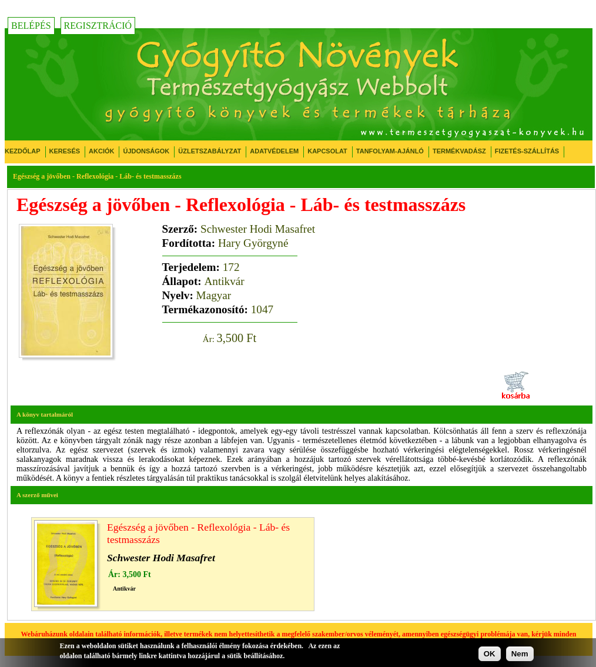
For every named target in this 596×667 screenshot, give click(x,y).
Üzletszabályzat (209, 151)
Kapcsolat (327, 151)
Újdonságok (146, 151)
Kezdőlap (23, 151)
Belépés (31, 26)
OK (489, 653)
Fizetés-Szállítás (527, 151)
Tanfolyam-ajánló (390, 151)
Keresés (65, 151)
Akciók (101, 151)
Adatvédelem (274, 151)
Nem (519, 653)
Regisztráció (98, 26)
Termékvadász (459, 151)
